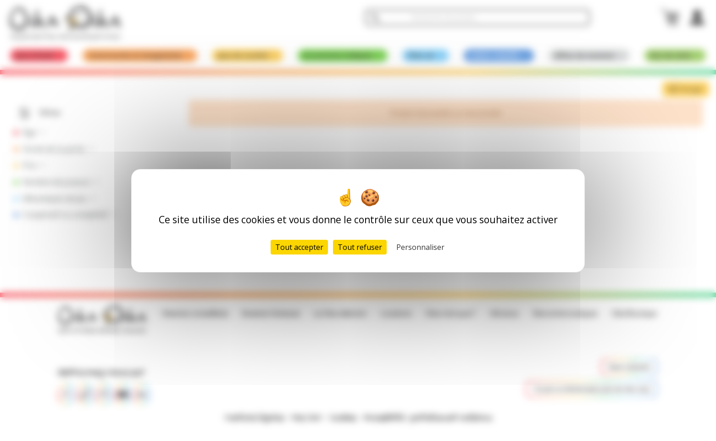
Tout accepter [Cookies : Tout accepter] (299, 247)
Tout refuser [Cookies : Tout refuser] (360, 247)
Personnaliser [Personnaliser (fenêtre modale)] (420, 247)
